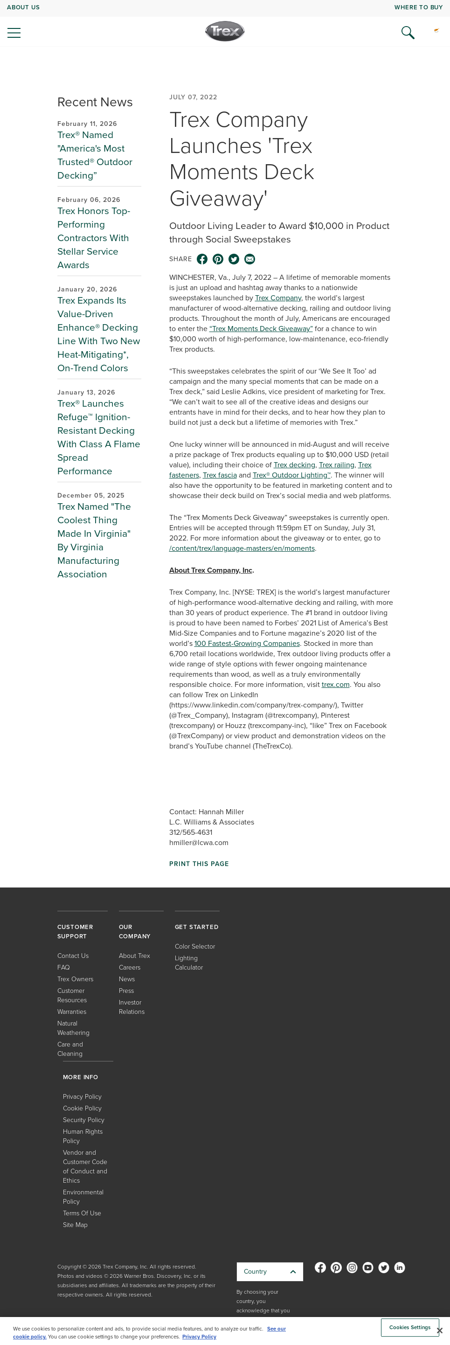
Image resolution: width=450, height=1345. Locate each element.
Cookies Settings (410, 1327)
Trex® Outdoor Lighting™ (292, 475)
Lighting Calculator (189, 962)
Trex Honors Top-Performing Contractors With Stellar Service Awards (93, 237)
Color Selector (195, 946)
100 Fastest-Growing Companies (247, 643)
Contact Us (73, 956)
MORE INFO (80, 1077)
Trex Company (278, 297)
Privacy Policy (82, 1097)
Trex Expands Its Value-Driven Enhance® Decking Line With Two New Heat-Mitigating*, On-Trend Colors (98, 334)
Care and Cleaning (70, 1049)
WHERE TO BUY (419, 7)
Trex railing (336, 464)
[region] (225, 1331)
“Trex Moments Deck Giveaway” (261, 328)
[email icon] (250, 259)
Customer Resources (72, 995)
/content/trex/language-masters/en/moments (242, 548)
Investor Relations (132, 1007)
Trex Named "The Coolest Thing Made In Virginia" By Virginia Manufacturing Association (94, 540)
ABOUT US (23, 7)
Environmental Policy (83, 1196)
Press (126, 991)
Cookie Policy (82, 1108)
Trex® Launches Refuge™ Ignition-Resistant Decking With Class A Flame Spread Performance (98, 437)
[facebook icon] (202, 259)
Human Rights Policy (83, 1136)
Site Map (75, 1225)
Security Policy (83, 1120)
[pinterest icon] (218, 259)
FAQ (63, 967)
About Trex (134, 956)
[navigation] (225, 23)
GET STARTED (197, 926)
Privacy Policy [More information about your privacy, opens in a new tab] (199, 1336)
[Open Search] (408, 32)
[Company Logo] (225, 31)
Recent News (95, 101)
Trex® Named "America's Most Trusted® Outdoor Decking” (94, 154)
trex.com (336, 684)
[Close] (439, 1330)
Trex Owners (75, 979)
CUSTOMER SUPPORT (75, 931)
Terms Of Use (82, 1213)
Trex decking (294, 464)
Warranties (71, 1012)
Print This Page (199, 864)
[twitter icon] (234, 259)
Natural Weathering (73, 1028)
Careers (129, 967)
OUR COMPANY (135, 931)
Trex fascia (220, 475)
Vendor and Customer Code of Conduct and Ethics (85, 1167)
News (127, 979)
